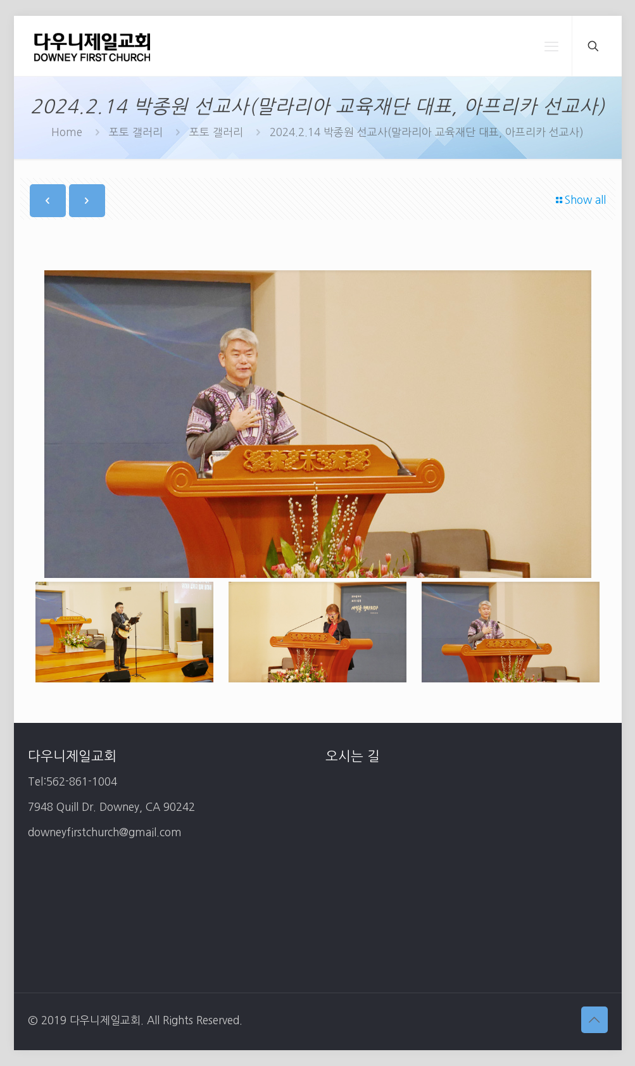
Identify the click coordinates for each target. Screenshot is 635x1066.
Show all (580, 199)
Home (66, 132)
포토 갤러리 (136, 132)
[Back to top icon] (594, 1019)
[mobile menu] (551, 46)
